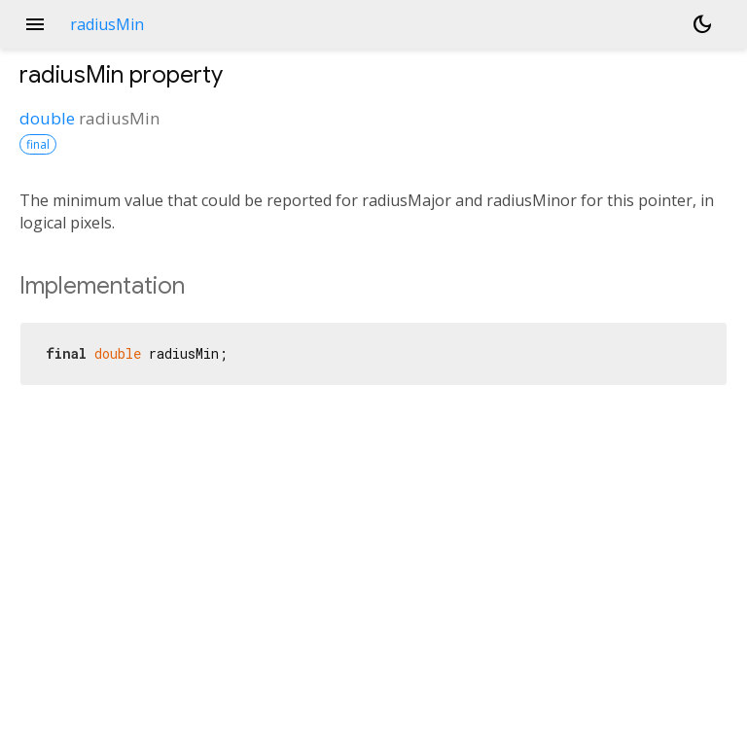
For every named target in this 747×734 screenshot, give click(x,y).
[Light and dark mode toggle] (702, 24)
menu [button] (35, 24)
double (47, 118)
